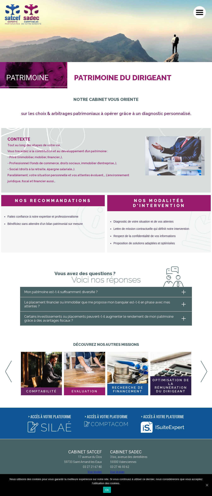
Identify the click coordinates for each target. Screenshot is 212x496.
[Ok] (207, 485)
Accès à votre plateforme (49, 423)
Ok (107, 489)
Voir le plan (95, 471)
